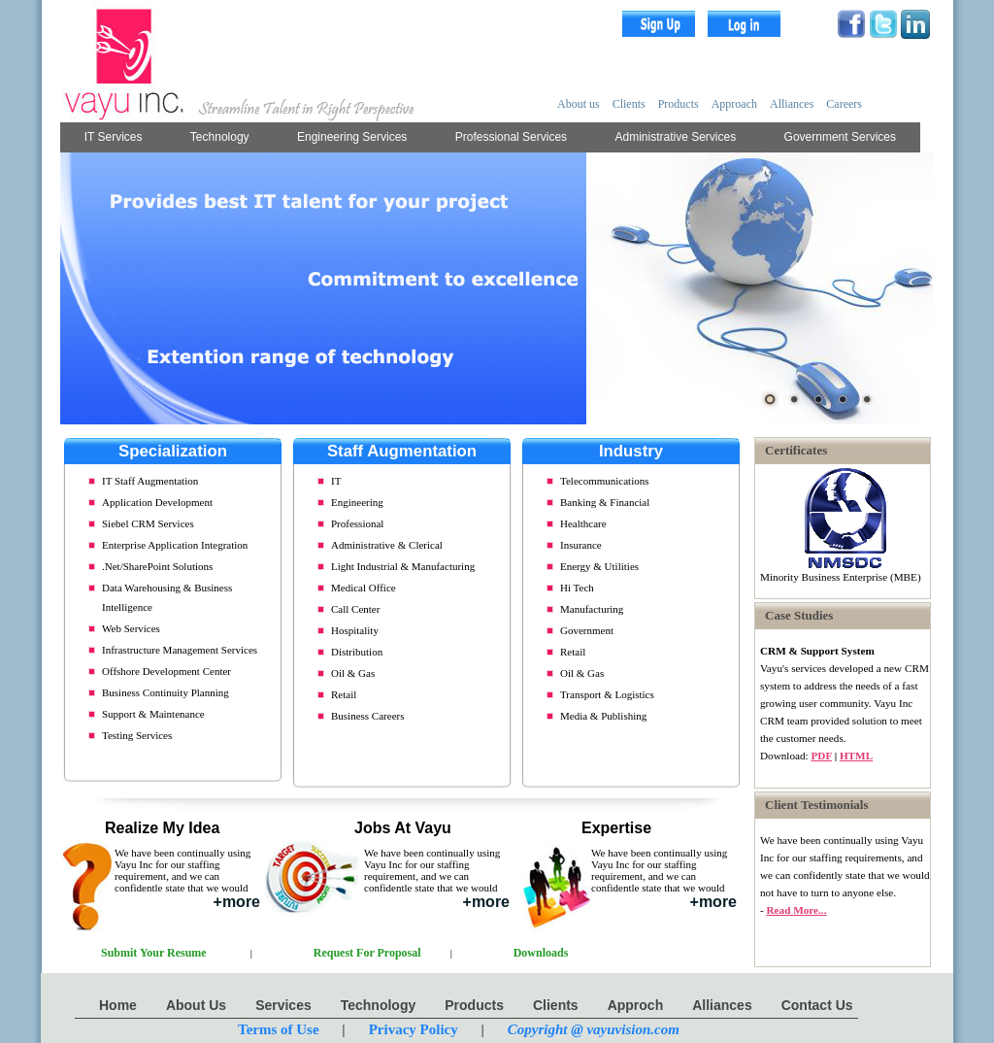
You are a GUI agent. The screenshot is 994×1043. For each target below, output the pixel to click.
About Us (196, 1005)
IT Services (113, 137)
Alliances (791, 104)
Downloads (541, 952)
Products (678, 104)
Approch (636, 1005)
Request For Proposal (367, 952)
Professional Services (511, 137)
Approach (734, 104)
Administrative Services (676, 137)
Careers (844, 104)
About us (578, 104)
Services (283, 1005)
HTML (856, 755)
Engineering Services (352, 137)
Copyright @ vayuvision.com (593, 1029)
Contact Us (817, 1005)
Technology (219, 137)
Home (118, 1005)
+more (237, 901)
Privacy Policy (413, 1029)
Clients (629, 104)
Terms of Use (278, 1029)
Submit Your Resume (154, 952)
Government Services (840, 137)
